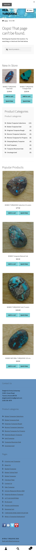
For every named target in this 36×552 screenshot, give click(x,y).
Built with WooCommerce (10, 541)
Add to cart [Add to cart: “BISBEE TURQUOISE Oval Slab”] (9, 96)
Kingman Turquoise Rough (15, 130)
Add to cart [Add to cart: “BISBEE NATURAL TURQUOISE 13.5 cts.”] (12, 366)
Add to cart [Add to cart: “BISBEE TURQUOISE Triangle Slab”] (26, 96)
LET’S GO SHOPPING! (12, 498)
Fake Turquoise (9, 487)
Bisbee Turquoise (10, 476)
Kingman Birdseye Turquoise (14, 494)
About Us (8, 465)
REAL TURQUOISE (9, 12)
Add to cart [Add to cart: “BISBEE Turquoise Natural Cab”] (12, 264)
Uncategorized (12, 152)
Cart (28, 547)
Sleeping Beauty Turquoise (15, 141)
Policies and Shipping (12, 505)
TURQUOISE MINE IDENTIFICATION (16, 513)
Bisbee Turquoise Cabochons (16, 123)
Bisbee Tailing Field (11, 472)
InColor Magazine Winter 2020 (14, 491)
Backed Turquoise (10, 469)
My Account (8, 502)
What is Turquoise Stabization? (15, 516)
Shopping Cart (9, 509)
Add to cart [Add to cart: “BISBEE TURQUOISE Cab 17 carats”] (12, 315)
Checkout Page (9, 480)
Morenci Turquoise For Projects (17, 138)
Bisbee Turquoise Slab (14, 127)
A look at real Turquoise (12, 461)
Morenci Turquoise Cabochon (16, 134)
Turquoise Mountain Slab (15, 149)
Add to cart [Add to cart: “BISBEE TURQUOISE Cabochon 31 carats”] (12, 213)
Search (18, 549)
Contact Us (8, 483)
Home (6, 21)
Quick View (9, 101)
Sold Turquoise (12, 145)
